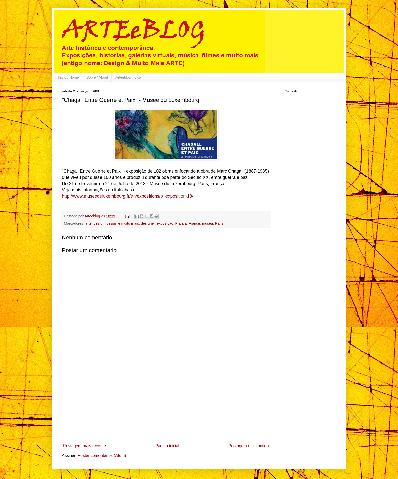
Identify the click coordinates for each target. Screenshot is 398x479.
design (99, 223)
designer (148, 223)
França (181, 223)
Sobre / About (97, 77)
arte (88, 223)
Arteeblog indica (128, 77)
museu (207, 223)
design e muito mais (122, 223)
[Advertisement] (166, 403)
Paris (219, 223)
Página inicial (167, 446)
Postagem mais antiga (249, 446)
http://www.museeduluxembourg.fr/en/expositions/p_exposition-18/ (127, 196)
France (194, 223)
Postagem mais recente (84, 446)
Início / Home (68, 77)
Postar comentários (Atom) (102, 455)
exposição (165, 223)
